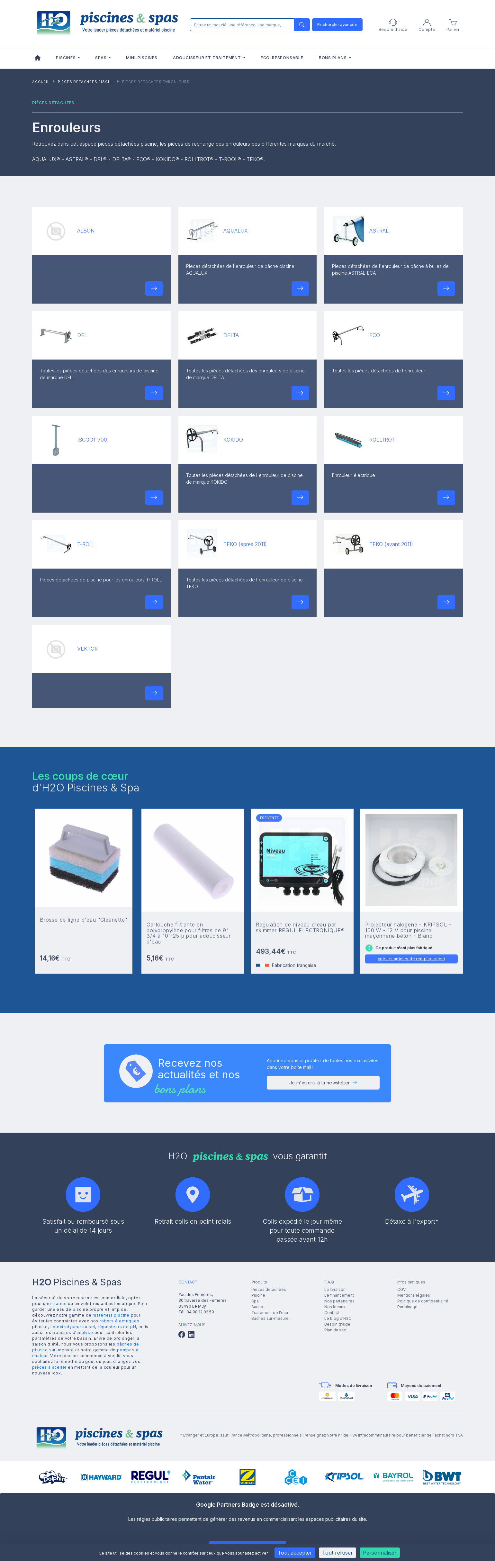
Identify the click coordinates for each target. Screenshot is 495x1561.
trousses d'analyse (72, 1332)
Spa (255, 1301)
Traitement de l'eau (269, 1312)
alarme (59, 1303)
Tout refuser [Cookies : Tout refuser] (337, 1552)
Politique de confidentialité (422, 1301)
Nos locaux (335, 1306)
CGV (401, 1289)
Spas (101, 57)
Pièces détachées (268, 1289)
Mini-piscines (141, 57)
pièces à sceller (49, 1367)
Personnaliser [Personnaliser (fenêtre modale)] (380, 1552)
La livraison (335, 1289)
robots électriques (119, 1321)
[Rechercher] (248, 24)
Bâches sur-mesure (270, 1318)
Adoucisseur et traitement (207, 57)
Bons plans (333, 57)
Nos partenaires (339, 1301)
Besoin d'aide (337, 1324)
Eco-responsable (282, 57)
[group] (53, 1477)
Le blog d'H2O (338, 1318)
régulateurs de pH (117, 1326)
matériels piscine (111, 1315)
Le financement (339, 1295)
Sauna (257, 1306)
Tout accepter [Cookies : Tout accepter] (295, 1552)
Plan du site (335, 1330)
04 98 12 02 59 (200, 1312)
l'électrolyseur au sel (72, 1326)
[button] (154, 288)
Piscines (66, 57)
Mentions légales (413, 1295)
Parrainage (407, 1306)
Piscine (258, 1295)
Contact (331, 1312)
